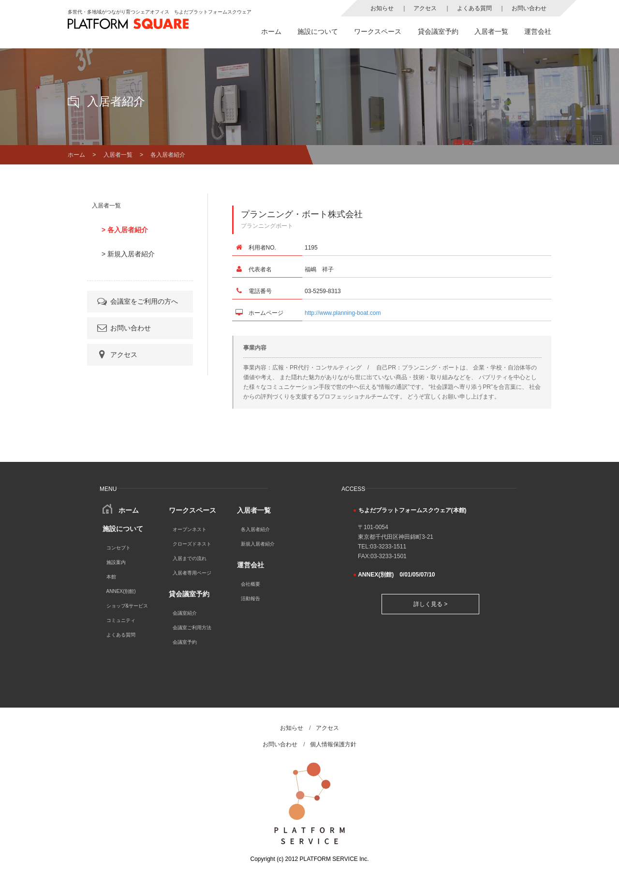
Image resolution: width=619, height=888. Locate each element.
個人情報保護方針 (333, 744)
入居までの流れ (189, 558)
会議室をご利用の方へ (137, 301)
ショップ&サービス (127, 605)
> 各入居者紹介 (125, 230)
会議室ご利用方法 (192, 627)
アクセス (425, 8)
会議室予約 (185, 642)
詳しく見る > (430, 604)
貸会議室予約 (438, 31)
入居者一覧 (491, 31)
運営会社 (537, 31)
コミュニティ (120, 620)
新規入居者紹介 (258, 544)
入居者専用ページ (192, 573)
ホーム (271, 31)
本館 (111, 576)
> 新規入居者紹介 (128, 254)
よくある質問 (474, 8)
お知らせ (382, 8)
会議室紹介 (185, 613)
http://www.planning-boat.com (343, 313)
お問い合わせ (529, 8)
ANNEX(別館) (121, 591)
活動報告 (250, 598)
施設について (317, 31)
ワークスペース (377, 31)
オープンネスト (189, 529)
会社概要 (250, 584)
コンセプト (118, 547)
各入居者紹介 (255, 529)
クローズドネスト (192, 544)
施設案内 (116, 562)
